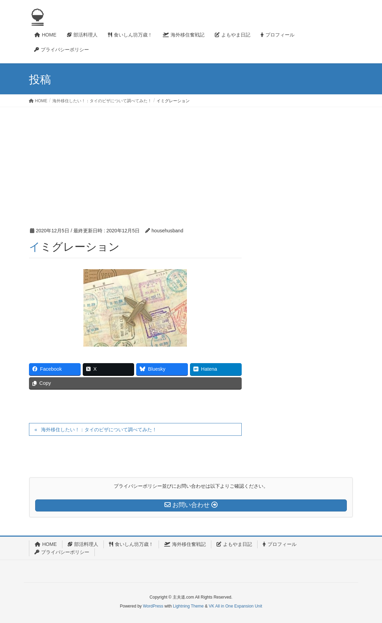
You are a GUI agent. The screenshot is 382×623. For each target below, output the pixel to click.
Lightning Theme (188, 606)
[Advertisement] (191, 158)
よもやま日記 (234, 544)
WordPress (153, 606)
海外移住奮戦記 (185, 544)
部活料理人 (83, 544)
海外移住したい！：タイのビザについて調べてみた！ (99, 429)
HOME (45, 544)
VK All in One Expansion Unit (235, 606)
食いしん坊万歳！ (131, 544)
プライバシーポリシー (61, 552)
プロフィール (279, 544)
